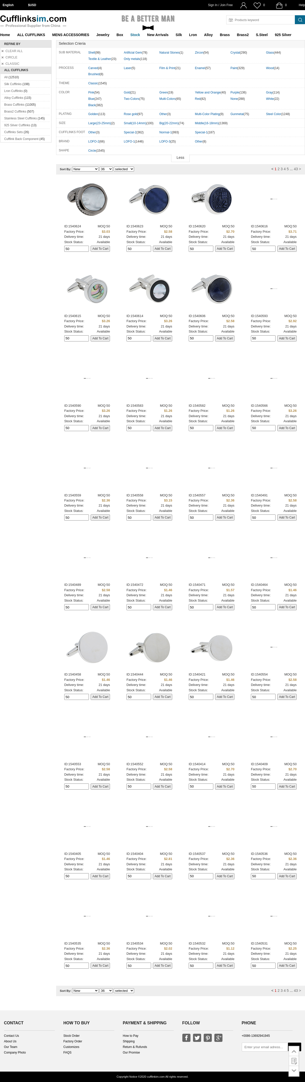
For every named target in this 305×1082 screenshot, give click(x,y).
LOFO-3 (164, 141)
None (234, 99)
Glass (270, 52)
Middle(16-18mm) (207, 123)
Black (92, 105)
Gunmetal (237, 114)
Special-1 (201, 132)
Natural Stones (169, 52)
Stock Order (71, 1036)
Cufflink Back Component (21, 139)
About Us (10, 1041)
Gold (127, 92)
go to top (293, 1051)
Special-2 (130, 132)
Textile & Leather (99, 59)
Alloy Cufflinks (13, 98)
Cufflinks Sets (13, 132)
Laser (128, 68)
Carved (93, 68)
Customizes (71, 1047)
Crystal (235, 52)
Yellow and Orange (208, 92)
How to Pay (130, 1036)
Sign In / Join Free (220, 5)
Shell (91, 52)
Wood (270, 68)
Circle (92, 150)
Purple (235, 92)
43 (296, 169)
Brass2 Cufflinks (15, 111)
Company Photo (15, 1052)
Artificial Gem (133, 52)
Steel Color (273, 114)
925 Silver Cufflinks (17, 125)
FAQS (67, 1052)
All (6, 77)
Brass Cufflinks (14, 104)
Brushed (94, 74)
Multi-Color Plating (207, 114)
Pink (91, 92)
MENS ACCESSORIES (70, 35)
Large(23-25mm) (99, 123)
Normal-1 (165, 132)
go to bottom (293, 1071)
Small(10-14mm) (135, 123)
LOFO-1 (129, 141)
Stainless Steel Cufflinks (20, 118)
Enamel (200, 68)
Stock (135, 35)
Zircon (199, 52)
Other (163, 114)
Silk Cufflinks (13, 84)
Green (163, 92)
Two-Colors (131, 99)
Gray (269, 92)
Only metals (132, 59)
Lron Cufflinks (13, 91)
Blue (91, 99)
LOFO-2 (93, 141)
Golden (93, 114)
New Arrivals (157, 35)
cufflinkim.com (156, 1076)
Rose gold (131, 114)
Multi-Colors (167, 99)
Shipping (129, 1041)
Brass (225, 35)
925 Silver (283, 35)
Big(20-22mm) (169, 123)
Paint (234, 68)
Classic (93, 83)
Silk (179, 35)
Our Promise (131, 1052)
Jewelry (102, 35)
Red (198, 99)
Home (5, 35)
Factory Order (72, 1041)
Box (120, 35)
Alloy (208, 35)
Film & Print (167, 68)
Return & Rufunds (135, 1047)
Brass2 (243, 35)
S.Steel (262, 35)
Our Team (10, 1047)
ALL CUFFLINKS (31, 35)
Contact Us (11, 1036)
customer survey (293, 1061)
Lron (193, 35)
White (270, 99)
